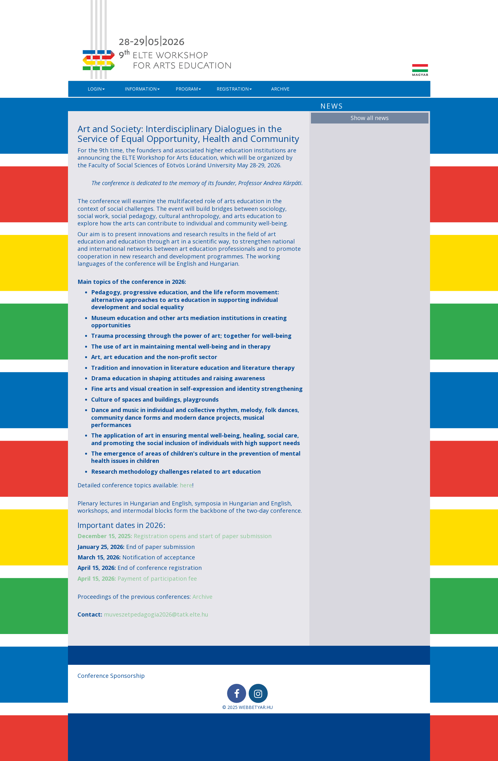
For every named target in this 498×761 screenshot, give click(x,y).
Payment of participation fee (137, 578)
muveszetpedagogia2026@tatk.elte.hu (156, 614)
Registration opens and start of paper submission (174, 536)
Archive (280, 89)
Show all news (370, 118)
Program (188, 89)
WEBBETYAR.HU (256, 707)
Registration (234, 89)
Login (96, 89)
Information (142, 89)
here (186, 485)
